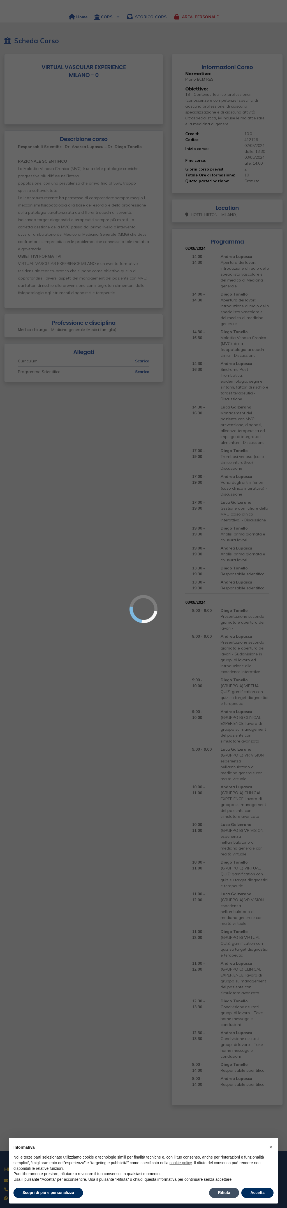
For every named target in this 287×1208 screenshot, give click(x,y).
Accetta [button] (257, 1192)
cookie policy (181, 1163)
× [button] (270, 1147)
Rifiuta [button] (224, 1192)
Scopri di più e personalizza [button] (48, 1192)
